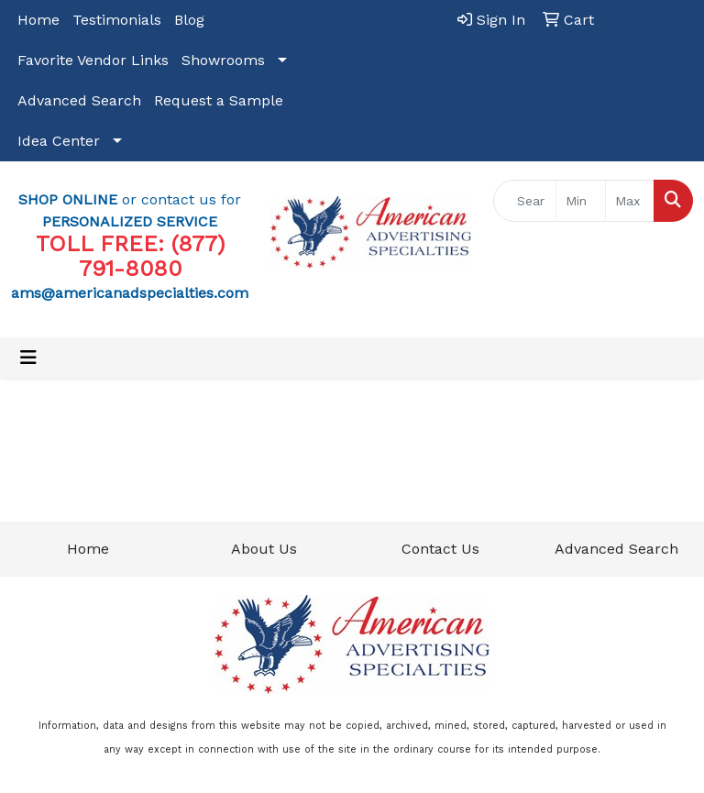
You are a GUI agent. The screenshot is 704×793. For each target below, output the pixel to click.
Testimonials (116, 19)
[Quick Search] (525, 201)
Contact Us (440, 548)
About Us (264, 548)
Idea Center (58, 140)
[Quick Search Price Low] (581, 201)
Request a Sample (218, 100)
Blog (189, 19)
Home (38, 19)
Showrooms (223, 60)
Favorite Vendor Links (93, 60)
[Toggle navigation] (28, 357)
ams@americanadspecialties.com (129, 293)
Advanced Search (79, 100)
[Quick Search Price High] (630, 201)
